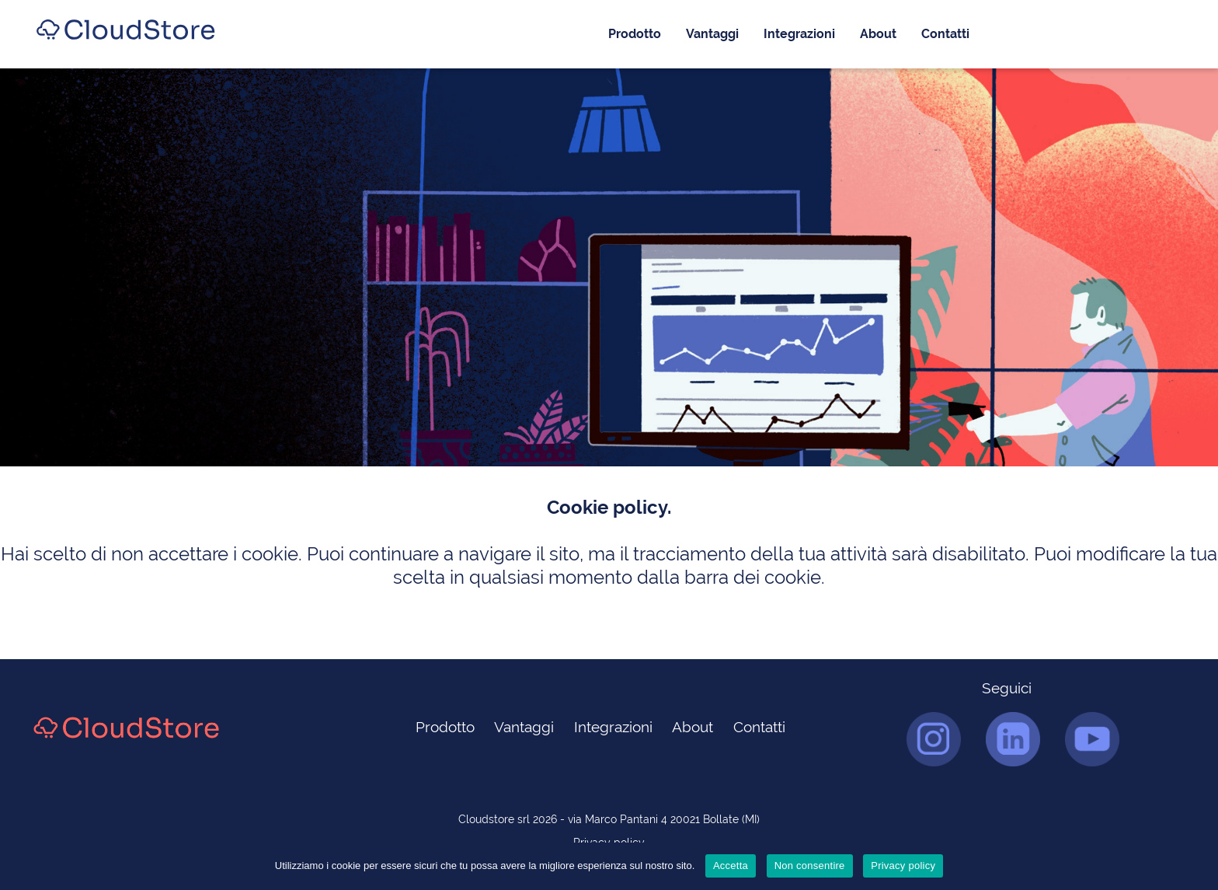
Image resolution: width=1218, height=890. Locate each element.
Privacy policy (903, 865)
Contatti (945, 33)
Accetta (730, 865)
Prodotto (634, 33)
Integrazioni (799, 33)
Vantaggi (712, 33)
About (878, 33)
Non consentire (809, 865)
